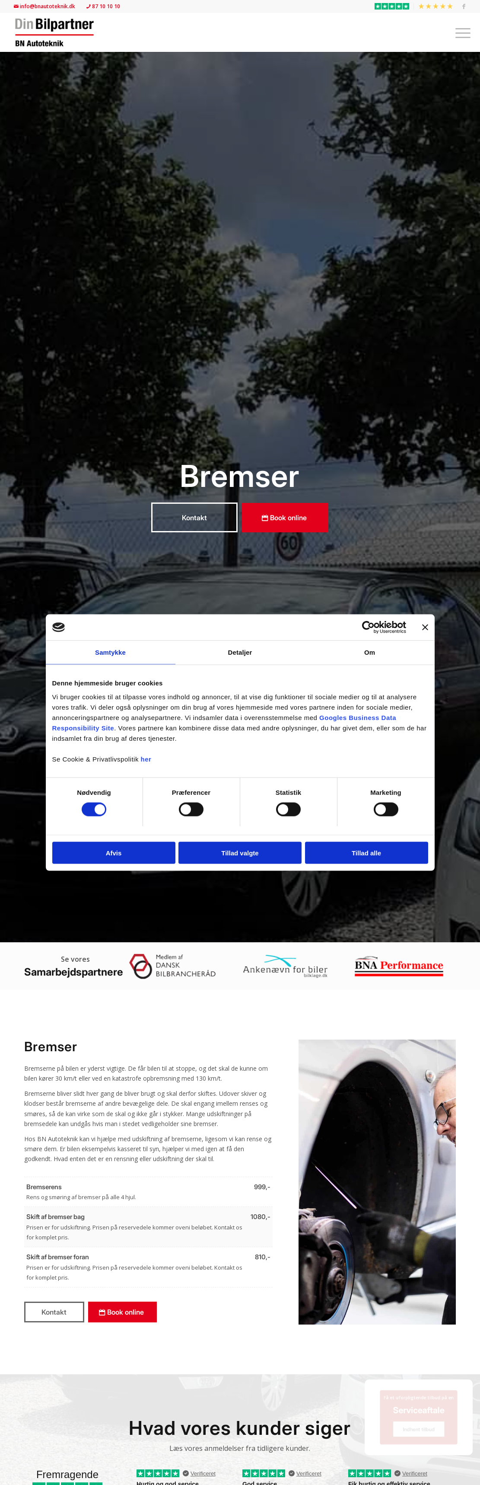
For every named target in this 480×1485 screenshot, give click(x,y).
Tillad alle (366, 852)
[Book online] (285, 517)
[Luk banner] (425, 627)
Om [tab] (369, 652)
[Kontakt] (194, 517)
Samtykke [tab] (110, 652)
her (146, 758)
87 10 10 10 (102, 6)
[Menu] (460, 32)
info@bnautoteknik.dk (45, 6)
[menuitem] (392, 6)
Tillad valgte (239, 852)
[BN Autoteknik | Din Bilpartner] (54, 32)
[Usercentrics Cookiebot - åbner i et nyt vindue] (368, 627)
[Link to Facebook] (464, 6)
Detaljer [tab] (240, 652)
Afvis (114, 852)
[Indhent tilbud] (419, 1433)
